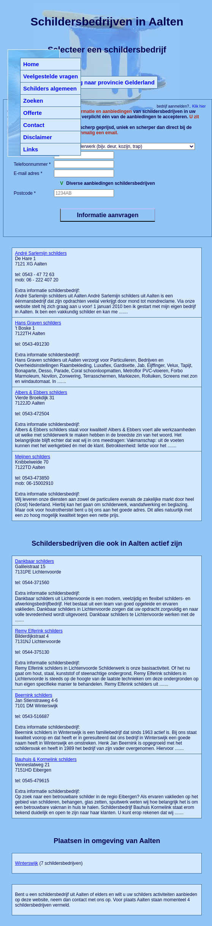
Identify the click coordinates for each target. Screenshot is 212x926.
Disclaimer (37, 137)
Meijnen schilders (32, 456)
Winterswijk (26, 863)
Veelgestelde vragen (50, 76)
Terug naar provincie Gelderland (111, 82)
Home (31, 64)
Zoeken (33, 100)
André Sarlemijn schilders (40, 253)
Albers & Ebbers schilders (41, 392)
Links (30, 149)
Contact (33, 125)
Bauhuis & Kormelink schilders (45, 759)
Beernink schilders (33, 695)
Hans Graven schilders (38, 323)
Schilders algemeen (50, 88)
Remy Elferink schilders (38, 631)
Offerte (32, 113)
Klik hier (198, 106)
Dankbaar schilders (34, 561)
